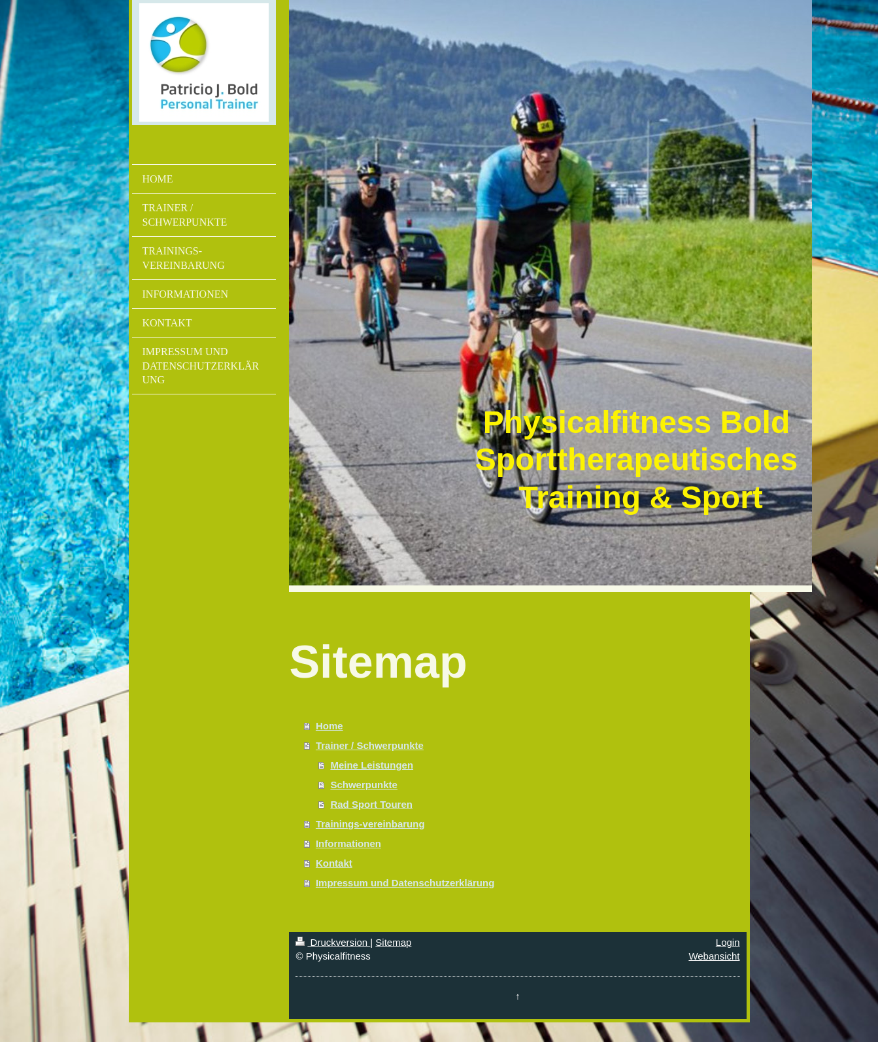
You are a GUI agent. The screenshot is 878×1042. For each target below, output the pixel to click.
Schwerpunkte (363, 784)
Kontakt (334, 863)
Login (728, 942)
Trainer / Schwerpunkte (370, 745)
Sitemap (393, 942)
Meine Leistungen (371, 765)
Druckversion (332, 942)
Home (329, 725)
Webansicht (713, 956)
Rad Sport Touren (371, 804)
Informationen (348, 843)
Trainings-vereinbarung (370, 823)
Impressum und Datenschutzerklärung (405, 882)
